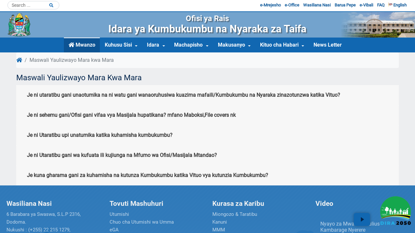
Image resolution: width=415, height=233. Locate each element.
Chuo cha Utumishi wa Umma (142, 222)
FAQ (381, 5)
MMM (218, 230)
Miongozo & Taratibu (234, 214)
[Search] (33, 5)
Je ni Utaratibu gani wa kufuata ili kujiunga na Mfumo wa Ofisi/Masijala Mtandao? (122, 155)
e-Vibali (366, 5)
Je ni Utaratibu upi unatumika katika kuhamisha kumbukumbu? (99, 135)
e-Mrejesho (270, 5)
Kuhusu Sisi (118, 45)
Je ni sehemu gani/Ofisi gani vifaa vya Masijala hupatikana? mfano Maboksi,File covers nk (131, 115)
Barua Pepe (345, 5)
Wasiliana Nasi (317, 5)
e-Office (292, 5)
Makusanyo (231, 45)
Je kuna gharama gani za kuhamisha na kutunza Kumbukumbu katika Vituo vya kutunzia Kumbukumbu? (147, 175)
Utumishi (119, 214)
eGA (114, 230)
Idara (153, 45)
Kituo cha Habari (279, 45)
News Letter (328, 45)
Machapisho (188, 45)
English (397, 5)
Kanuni (219, 222)
